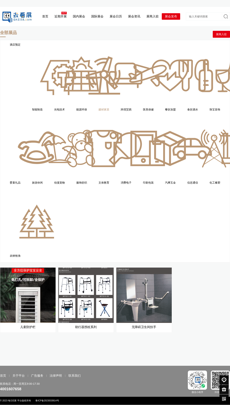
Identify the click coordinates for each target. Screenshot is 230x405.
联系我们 (74, 375)
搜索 (225, 16)
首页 (3, 375)
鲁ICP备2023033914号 (47, 400)
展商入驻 (221, 34)
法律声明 (56, 375)
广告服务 (37, 375)
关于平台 (18, 375)
